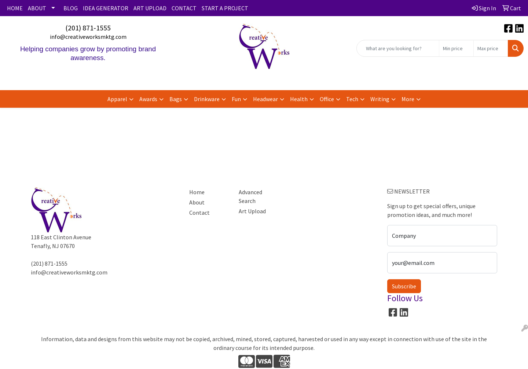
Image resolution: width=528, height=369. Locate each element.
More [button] (408, 99)
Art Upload (252, 211)
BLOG (70, 8)
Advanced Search (250, 196)
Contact (199, 212)
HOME (15, 8)
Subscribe (404, 286)
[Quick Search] (397, 48)
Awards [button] (148, 99)
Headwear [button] (265, 99)
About (197, 202)
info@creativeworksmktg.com (88, 36)
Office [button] (327, 99)
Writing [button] (379, 99)
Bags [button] (175, 99)
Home (197, 192)
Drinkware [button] (207, 99)
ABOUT (37, 8)
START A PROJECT (225, 8)
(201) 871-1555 (88, 27)
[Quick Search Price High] (490, 48)
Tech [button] (352, 99)
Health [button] (299, 99)
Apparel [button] (117, 99)
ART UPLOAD (149, 8)
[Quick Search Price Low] (456, 48)
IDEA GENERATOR (105, 8)
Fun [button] (236, 99)
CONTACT (184, 8)
